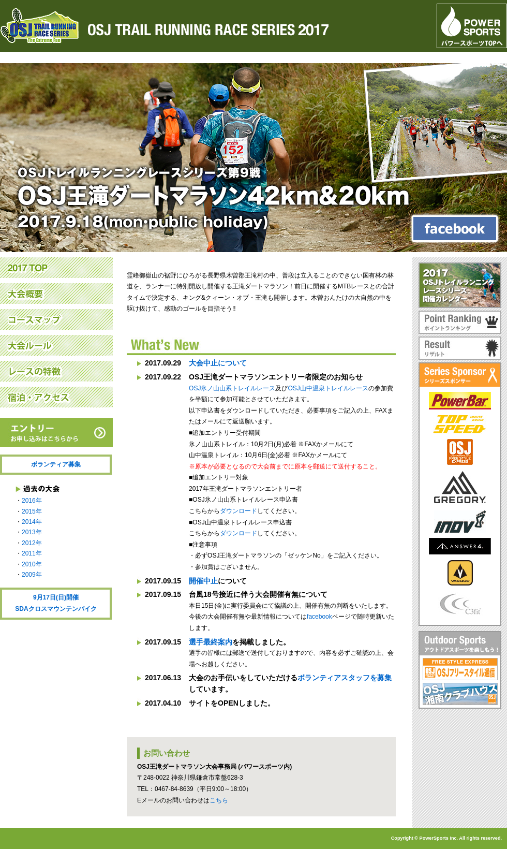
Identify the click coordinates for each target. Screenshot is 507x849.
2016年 (32, 500)
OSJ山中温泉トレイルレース (328, 388)
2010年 (32, 564)
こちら (219, 800)
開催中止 (203, 581)
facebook (319, 616)
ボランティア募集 (56, 464)
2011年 (32, 553)
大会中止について (218, 363)
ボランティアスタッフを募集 (344, 678)
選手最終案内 (210, 642)
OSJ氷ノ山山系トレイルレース (232, 388)
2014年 (32, 521)
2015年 (32, 511)
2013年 (32, 532)
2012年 (32, 543)
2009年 (32, 574)
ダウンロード (238, 511)
